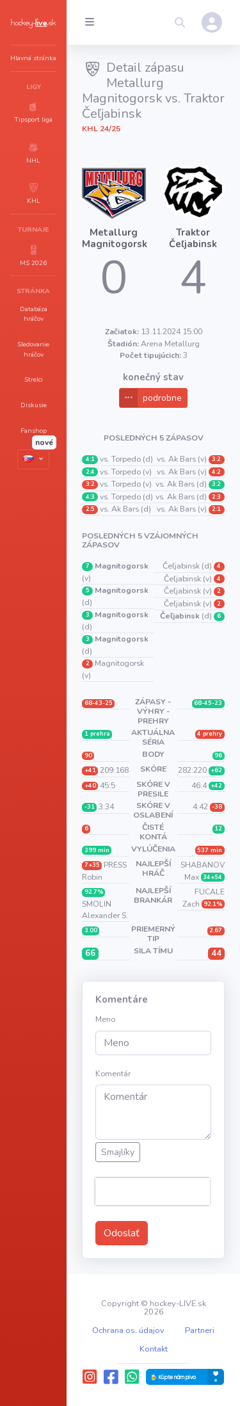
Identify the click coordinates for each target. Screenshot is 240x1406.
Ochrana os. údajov (128, 1330)
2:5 (90, 509)
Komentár (113, 1074)
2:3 (216, 497)
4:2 (216, 472)
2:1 (216, 509)
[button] (33, 112)
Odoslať (122, 1233)
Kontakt (154, 1349)
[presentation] (152, 1191)
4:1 (90, 459)
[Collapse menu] (89, 22)
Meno (105, 1019)
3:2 (90, 484)
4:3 (90, 497)
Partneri (199, 1330)
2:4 (90, 472)
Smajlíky (117, 1152)
